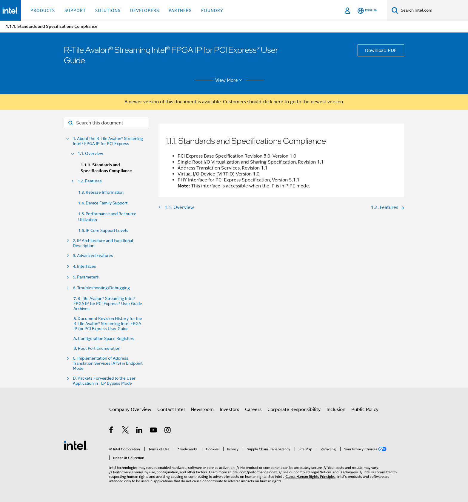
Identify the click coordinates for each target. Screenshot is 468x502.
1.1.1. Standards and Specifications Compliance (106, 168)
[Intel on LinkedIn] (139, 431)
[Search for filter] (106, 123)
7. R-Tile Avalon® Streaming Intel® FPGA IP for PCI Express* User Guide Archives (107, 303)
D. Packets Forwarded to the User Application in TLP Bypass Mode (104, 381)
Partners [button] (180, 10)
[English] (367, 10)
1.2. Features (90, 181)
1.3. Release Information (101, 192)
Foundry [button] (212, 10)
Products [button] (42, 10)
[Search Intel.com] (433, 10)
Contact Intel (171, 409)
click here (273, 102)
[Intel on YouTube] (153, 431)
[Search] (395, 10)
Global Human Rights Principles (310, 476)
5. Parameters (86, 277)
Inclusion (336, 409)
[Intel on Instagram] (168, 431)
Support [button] (75, 10)
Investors (229, 409)
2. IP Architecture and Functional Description (103, 243)
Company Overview (130, 409)
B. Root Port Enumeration (96, 348)
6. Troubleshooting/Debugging (101, 287)
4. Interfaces (84, 266)
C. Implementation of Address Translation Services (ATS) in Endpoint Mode (108, 363)
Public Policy (364, 409)
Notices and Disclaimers (339, 472)
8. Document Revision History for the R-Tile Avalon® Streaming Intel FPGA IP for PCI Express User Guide (107, 323)
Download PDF (381, 50)
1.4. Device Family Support (102, 203)
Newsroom (202, 409)
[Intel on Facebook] (111, 431)
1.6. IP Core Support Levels (103, 230)
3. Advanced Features (93, 255)
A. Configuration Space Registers (103, 338)
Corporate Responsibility (294, 409)
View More (229, 80)
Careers (253, 409)
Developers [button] (144, 10)
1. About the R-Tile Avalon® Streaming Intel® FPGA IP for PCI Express (108, 141)
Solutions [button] (108, 10)
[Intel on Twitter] (125, 431)
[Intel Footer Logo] (76, 445)
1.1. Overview (90, 153)
